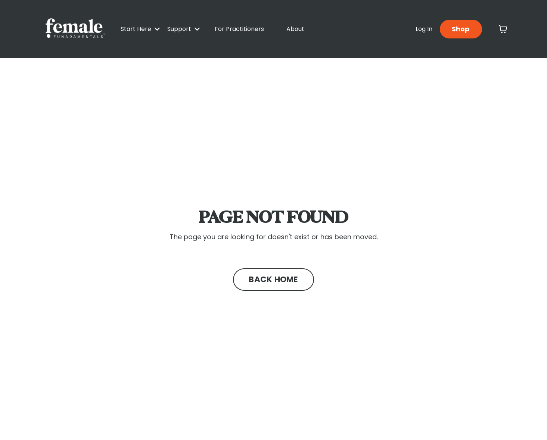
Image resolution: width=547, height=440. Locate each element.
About (295, 29)
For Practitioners (239, 29)
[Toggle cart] (503, 29)
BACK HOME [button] (273, 279)
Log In (424, 29)
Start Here (140, 29)
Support (183, 29)
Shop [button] (461, 29)
